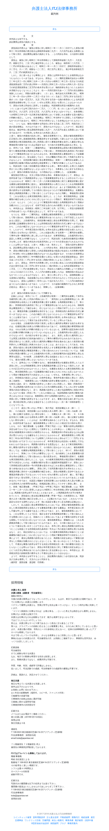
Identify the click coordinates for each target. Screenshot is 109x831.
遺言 (93, 817)
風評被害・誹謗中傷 (84, 820)
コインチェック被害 (22, 817)
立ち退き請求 (52, 817)
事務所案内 (72, 823)
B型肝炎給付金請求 (40, 823)
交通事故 (19, 820)
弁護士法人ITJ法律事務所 (54, 8)
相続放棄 (85, 817)
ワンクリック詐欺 (33, 820)
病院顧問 (54, 823)
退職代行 (76, 817)
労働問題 (46, 820)
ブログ (63, 823)
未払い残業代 (58, 820)
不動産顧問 (65, 817)
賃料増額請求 (39, 817)
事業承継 (69, 820)
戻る (55, 29)
